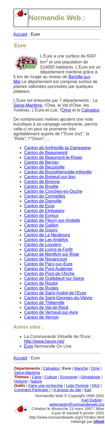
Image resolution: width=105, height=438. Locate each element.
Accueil (20, 34)
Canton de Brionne (42, 181)
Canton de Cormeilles (44, 196)
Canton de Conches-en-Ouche (53, 191)
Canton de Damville (43, 201)
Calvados (90, 110)
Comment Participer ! (32, 390)
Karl (87, 390)
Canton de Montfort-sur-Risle (51, 254)
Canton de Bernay (41, 162)
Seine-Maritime (27, 105)
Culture (50, 377)
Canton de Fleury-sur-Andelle (52, 220)
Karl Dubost (92, 400)
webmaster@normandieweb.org (76, 404)
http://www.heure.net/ (44, 341)
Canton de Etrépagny (44, 210)
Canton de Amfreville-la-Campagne (57, 147)
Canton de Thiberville (44, 302)
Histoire (20, 381)
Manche (81, 368)
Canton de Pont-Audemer (48, 268)
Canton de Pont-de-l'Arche (49, 273)
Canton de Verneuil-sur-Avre (51, 312)
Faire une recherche (45, 385)
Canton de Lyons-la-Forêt (48, 249)
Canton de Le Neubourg (47, 235)
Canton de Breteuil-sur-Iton (50, 177)
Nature (36, 381)
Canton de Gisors (41, 230)
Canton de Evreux (41, 215)
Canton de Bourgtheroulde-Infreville (58, 172)
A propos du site (67, 390)
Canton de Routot (41, 283)
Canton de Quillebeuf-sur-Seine (54, 278)
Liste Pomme (77, 385)
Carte (36, 377)
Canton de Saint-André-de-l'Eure (55, 293)
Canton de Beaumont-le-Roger (53, 157)
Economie (68, 377)
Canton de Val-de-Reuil (46, 307)
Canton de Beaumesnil (46, 152)
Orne (66, 110)
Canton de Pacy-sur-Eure (48, 264)
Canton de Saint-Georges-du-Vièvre (58, 297)
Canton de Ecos (39, 206)
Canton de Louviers (42, 244)
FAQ (96, 385)
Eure (28, 346)
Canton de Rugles (41, 288)
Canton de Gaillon (41, 225)
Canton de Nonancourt (45, 259)
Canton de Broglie (41, 186)
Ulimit (98, 421)
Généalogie (90, 377)
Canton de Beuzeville (44, 167)
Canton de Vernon (41, 317)
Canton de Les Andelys (46, 239)
